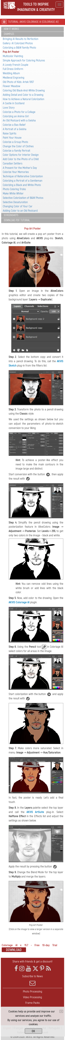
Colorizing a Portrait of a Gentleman (22, 180)
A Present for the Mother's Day (20, 168)
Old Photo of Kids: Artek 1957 (18, 82)
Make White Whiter (13, 193)
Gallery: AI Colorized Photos (18, 43)
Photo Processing (32, 991)
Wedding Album (11, 73)
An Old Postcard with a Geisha (19, 120)
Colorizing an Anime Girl (16, 116)
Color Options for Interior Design (21, 155)
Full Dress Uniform (13, 69)
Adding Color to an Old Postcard (20, 210)
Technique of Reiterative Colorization (23, 176)
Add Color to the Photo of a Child (21, 159)
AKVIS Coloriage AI (19, 602)
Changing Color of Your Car (17, 206)
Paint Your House (12, 137)
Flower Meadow (11, 86)
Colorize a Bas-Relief (14, 125)
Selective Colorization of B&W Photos (23, 198)
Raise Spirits (9, 133)
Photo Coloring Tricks (14, 189)
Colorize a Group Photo (15, 142)
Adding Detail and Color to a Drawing (23, 95)
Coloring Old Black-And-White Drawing (24, 90)
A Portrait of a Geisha (14, 129)
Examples (9, 34)
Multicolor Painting (13, 56)
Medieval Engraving (13, 77)
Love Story (9, 107)
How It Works (11, 29)
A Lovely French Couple (15, 65)
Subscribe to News (32, 980)
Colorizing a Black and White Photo (22, 185)
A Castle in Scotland (13, 103)
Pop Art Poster (11, 52)
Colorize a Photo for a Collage (19, 112)
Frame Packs (32, 1003)
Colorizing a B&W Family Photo (19, 47)
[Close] (61, 1011)
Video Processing (32, 997)
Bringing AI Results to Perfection (20, 39)
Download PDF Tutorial (17, 220)
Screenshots (11, 215)
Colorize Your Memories (16, 172)
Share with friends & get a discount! (32, 961)
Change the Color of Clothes (18, 146)
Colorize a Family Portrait (16, 150)
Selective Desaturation (15, 202)
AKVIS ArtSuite (35, 812)
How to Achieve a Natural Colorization (23, 99)
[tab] (32, 29)
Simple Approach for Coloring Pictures (24, 60)
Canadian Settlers (12, 163)
